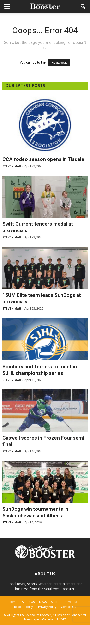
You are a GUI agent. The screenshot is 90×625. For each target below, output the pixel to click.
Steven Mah (11, 166)
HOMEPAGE (59, 62)
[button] (83, 6)
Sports (55, 602)
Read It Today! (24, 607)
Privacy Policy (47, 607)
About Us (28, 602)
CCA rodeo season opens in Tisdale (43, 159)
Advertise (71, 602)
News (43, 602)
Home (13, 602)
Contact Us (68, 607)
